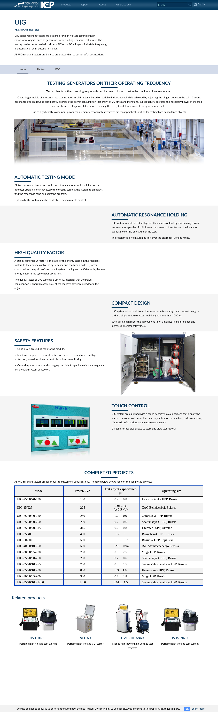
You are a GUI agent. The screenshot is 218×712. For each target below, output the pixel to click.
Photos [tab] (41, 69)
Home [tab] (22, 69)
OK (187, 709)
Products (66, 4)
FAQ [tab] (57, 69)
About (102, 4)
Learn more (198, 708)
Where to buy (123, 4)
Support (85, 4)
